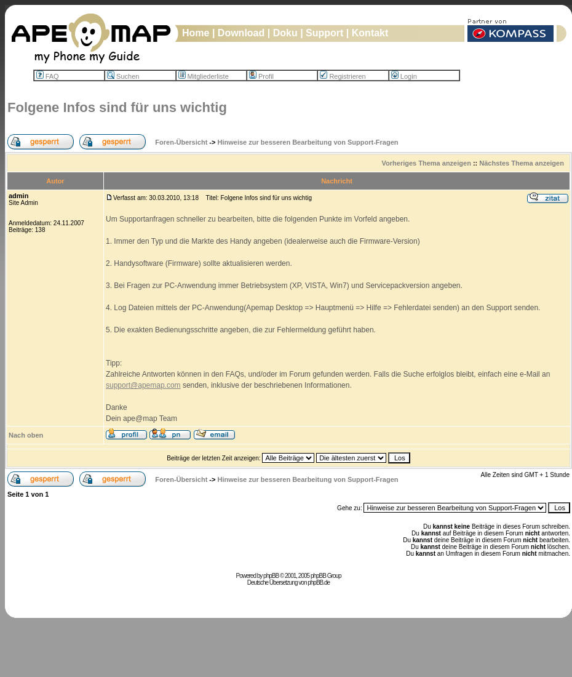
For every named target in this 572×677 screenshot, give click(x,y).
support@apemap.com (143, 385)
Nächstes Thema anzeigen (521, 163)
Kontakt (370, 33)
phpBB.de (319, 582)
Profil (261, 76)
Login (404, 76)
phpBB (271, 575)
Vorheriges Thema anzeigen (426, 163)
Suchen (123, 76)
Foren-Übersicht (181, 142)
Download (241, 33)
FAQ (47, 76)
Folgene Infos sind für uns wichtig (117, 107)
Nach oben (26, 435)
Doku (285, 33)
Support (324, 33)
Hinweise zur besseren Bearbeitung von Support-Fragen (308, 142)
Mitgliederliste (203, 76)
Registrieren (342, 76)
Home (195, 33)
